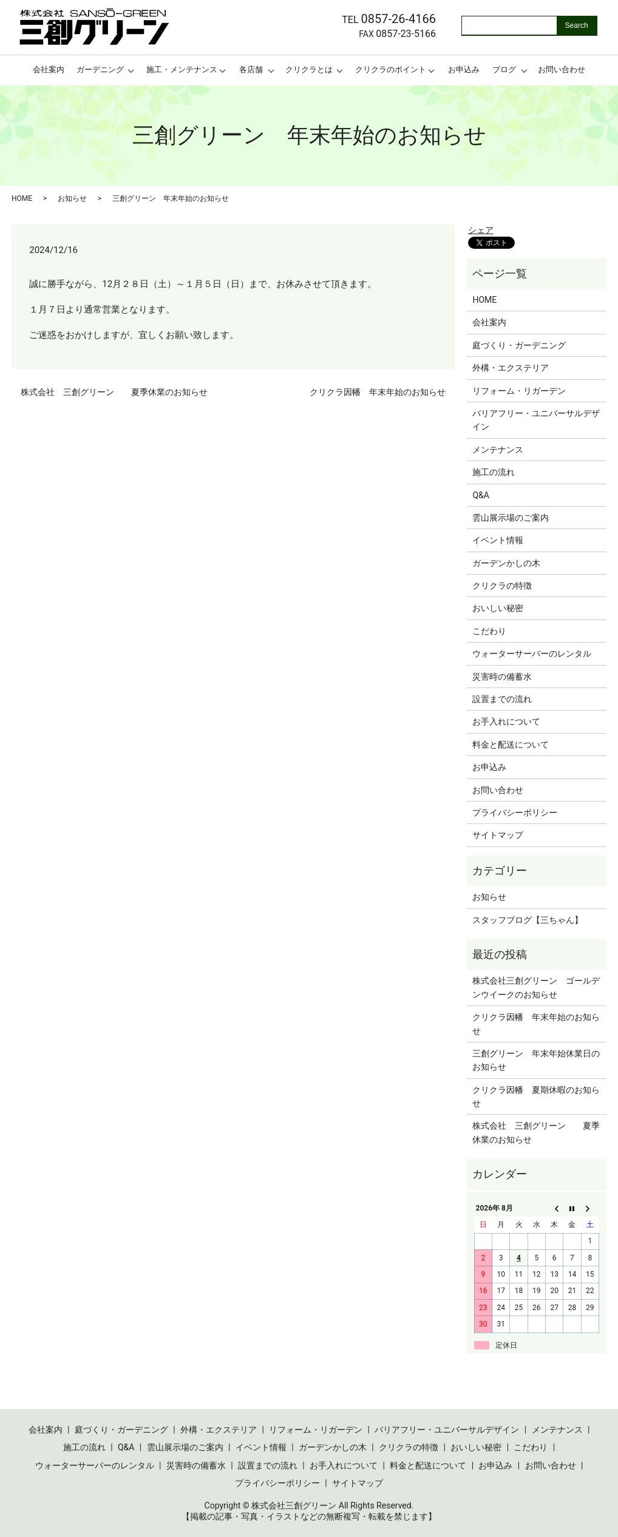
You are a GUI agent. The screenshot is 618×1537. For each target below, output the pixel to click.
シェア (481, 230)
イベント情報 (497, 540)
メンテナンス (497, 449)
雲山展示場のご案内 (510, 517)
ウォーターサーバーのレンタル (531, 653)
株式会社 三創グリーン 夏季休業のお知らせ (114, 392)
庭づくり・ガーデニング (519, 345)
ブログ (504, 69)
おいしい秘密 (497, 608)
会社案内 (48, 69)
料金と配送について (510, 744)
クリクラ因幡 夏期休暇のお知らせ (536, 1096)
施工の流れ (493, 472)
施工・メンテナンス (181, 69)
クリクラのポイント (390, 69)
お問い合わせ (561, 69)
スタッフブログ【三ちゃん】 (527, 920)
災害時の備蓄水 (502, 676)
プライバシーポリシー (514, 812)
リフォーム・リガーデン (519, 391)
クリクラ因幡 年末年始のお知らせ (378, 392)
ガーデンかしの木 (506, 563)
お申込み (464, 69)
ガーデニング (100, 69)
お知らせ (72, 198)
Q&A (480, 495)
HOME (22, 198)
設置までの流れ (502, 699)
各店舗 (251, 69)
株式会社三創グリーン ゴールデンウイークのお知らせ (536, 987)
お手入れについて (506, 721)
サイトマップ (497, 835)
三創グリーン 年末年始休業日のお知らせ (536, 1060)
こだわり (489, 631)
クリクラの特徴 (502, 585)
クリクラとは (309, 69)
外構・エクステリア (510, 368)
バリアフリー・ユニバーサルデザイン (536, 419)
